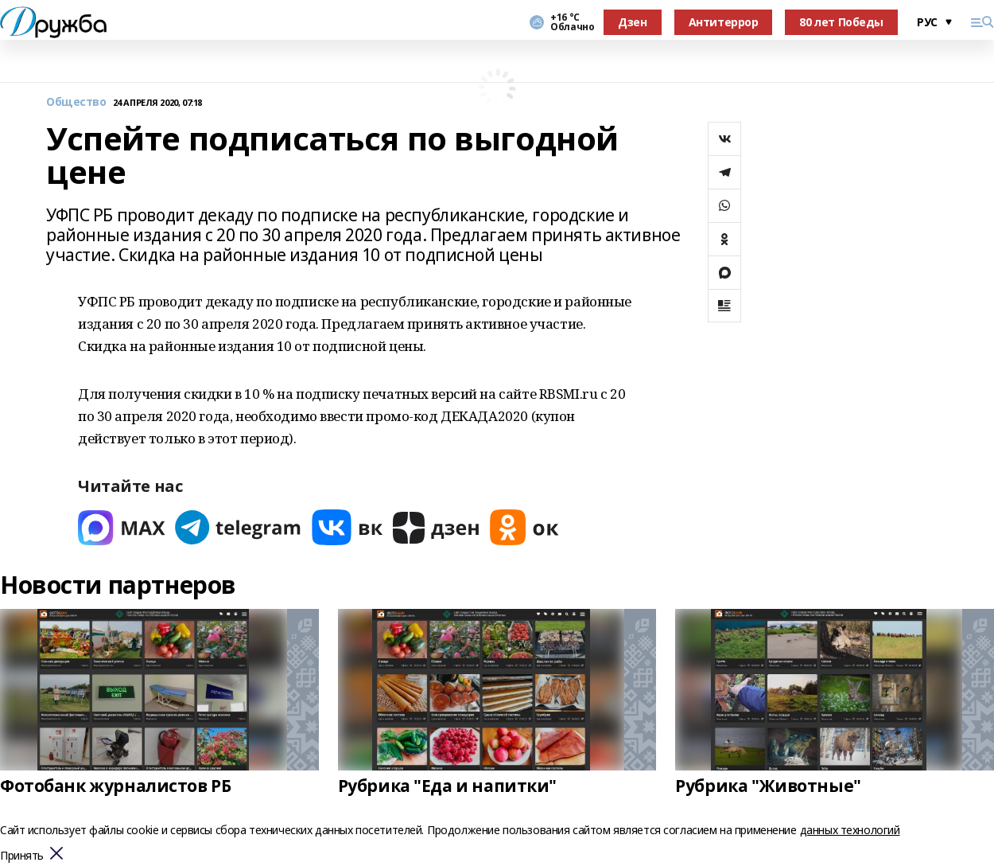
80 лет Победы (841, 21)
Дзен (632, 21)
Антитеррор (724, 21)
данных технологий (850, 829)
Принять (22, 856)
